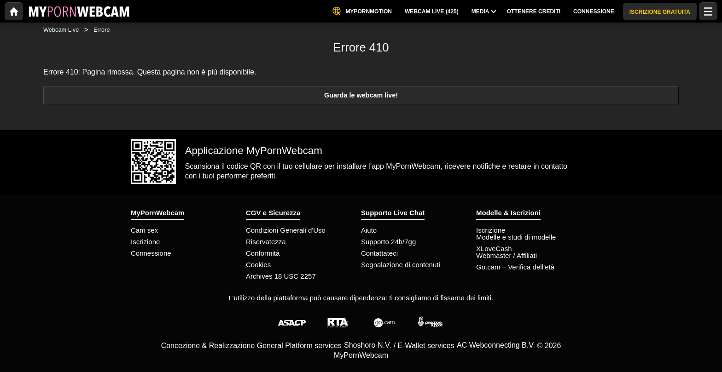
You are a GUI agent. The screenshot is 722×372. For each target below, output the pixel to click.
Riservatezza (266, 242)
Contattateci (379, 253)
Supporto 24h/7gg (388, 242)
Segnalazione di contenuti (400, 265)
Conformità (262, 253)
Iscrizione (145, 242)
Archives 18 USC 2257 (281, 276)
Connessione (151, 253)
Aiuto (369, 230)
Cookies (258, 265)
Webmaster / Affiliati (506, 255)
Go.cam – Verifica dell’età (515, 267)
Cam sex (144, 230)
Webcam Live (61, 29)
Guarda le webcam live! (361, 95)
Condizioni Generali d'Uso (286, 230)
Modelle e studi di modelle (516, 237)
